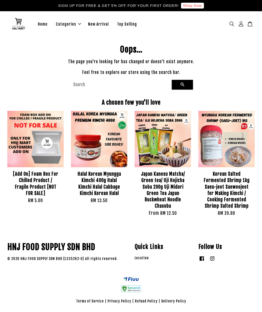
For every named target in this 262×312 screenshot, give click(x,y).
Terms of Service (90, 301)
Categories (68, 24)
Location (142, 258)
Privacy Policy (119, 301)
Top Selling (127, 24)
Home (43, 24)
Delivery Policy (173, 301)
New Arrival (98, 24)
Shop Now (192, 5)
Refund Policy (146, 301)
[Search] (120, 85)
